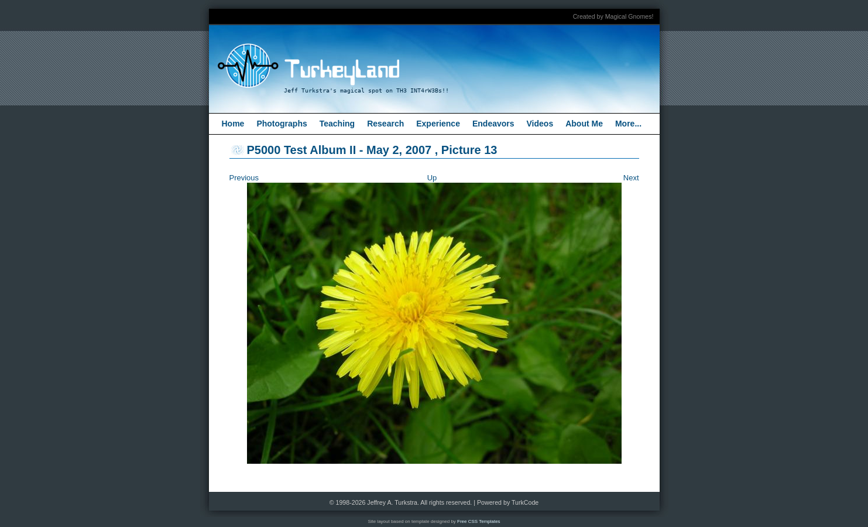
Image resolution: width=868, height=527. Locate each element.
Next (631, 177)
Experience (438, 123)
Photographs (281, 123)
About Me (584, 123)
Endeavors (493, 123)
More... (628, 123)
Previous (244, 177)
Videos (540, 123)
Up (432, 177)
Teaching (337, 123)
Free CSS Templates (478, 521)
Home (233, 123)
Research (385, 123)
